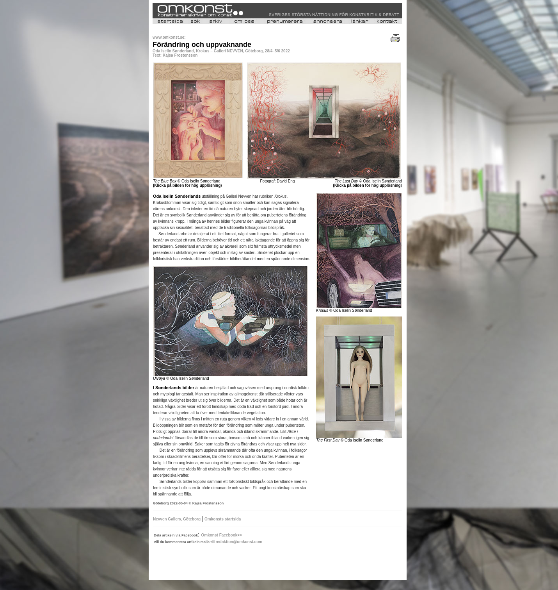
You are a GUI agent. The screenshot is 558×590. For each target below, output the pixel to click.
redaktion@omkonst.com (238, 542)
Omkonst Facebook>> (221, 535)
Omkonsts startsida (222, 519)
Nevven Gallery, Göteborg (177, 519)
